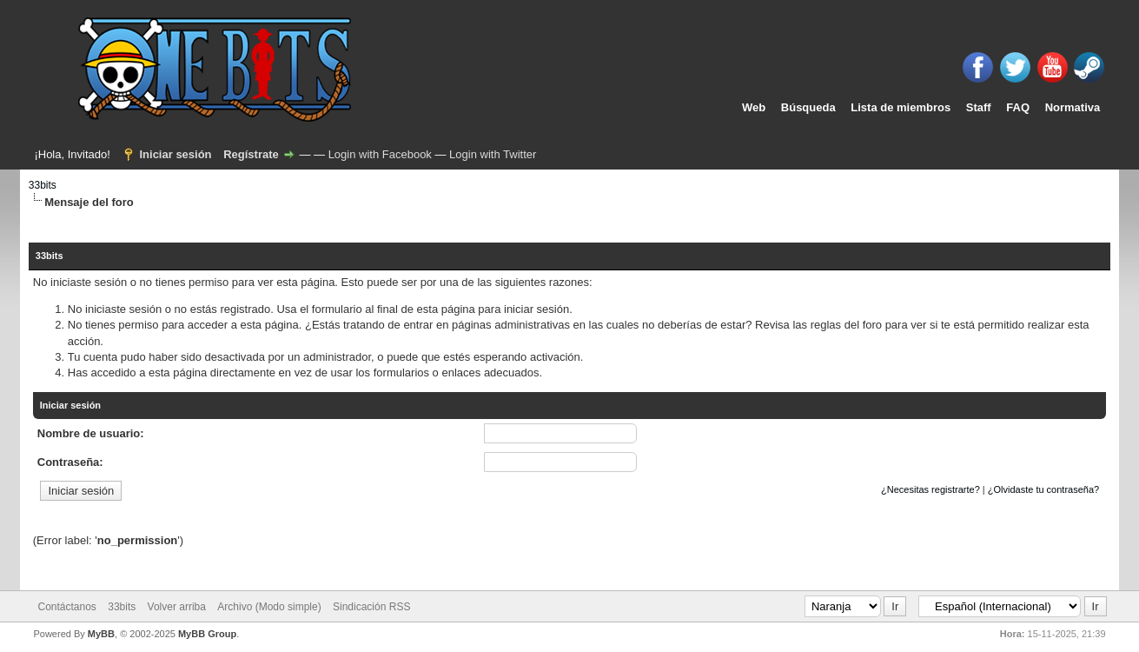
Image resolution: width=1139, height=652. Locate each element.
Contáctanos (66, 607)
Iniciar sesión (175, 154)
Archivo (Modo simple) (269, 607)
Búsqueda (808, 107)
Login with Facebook (380, 154)
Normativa (1073, 107)
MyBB (101, 634)
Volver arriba (177, 607)
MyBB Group (207, 634)
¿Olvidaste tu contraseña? (1043, 489)
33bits (42, 185)
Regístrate (251, 154)
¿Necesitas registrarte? (930, 489)
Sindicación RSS (371, 607)
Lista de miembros (900, 107)
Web (753, 107)
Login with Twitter (492, 154)
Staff (978, 107)
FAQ (1018, 107)
